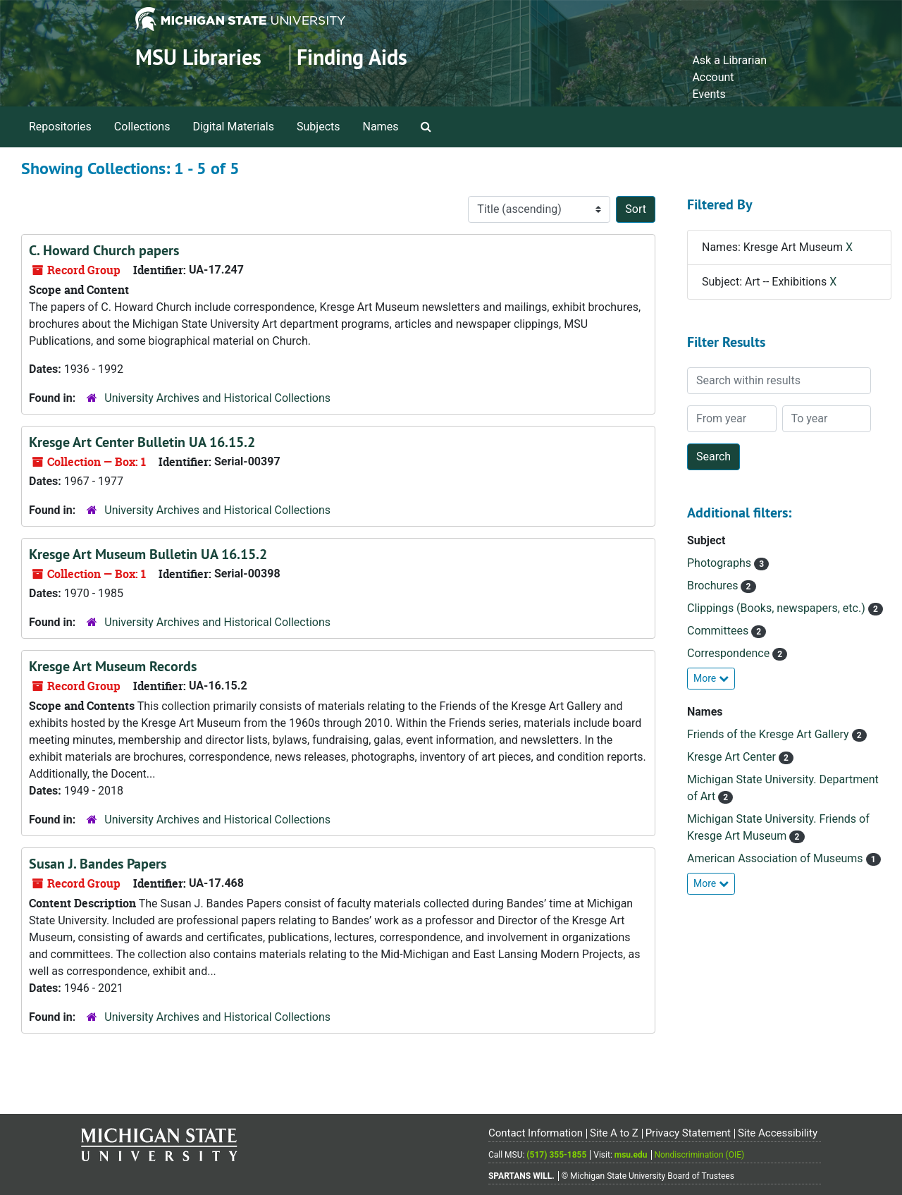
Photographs (720, 563)
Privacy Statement (688, 1133)
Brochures (714, 585)
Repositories (60, 126)
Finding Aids (352, 57)
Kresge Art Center (733, 757)
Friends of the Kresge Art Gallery (769, 734)
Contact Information (535, 1133)
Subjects (318, 126)
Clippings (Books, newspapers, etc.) (777, 608)
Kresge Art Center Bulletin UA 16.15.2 (142, 442)
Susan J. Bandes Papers (97, 863)
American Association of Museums (776, 858)
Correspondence (729, 653)
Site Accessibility (777, 1133)
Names (381, 126)
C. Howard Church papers (104, 250)
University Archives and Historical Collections (217, 398)
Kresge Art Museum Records (113, 666)
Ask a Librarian (729, 60)
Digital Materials (233, 126)
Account (713, 77)
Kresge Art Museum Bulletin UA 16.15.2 (148, 554)
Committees (719, 630)
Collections (142, 126)
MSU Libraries (198, 57)
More (711, 678)
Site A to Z (614, 1133)
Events (708, 94)
